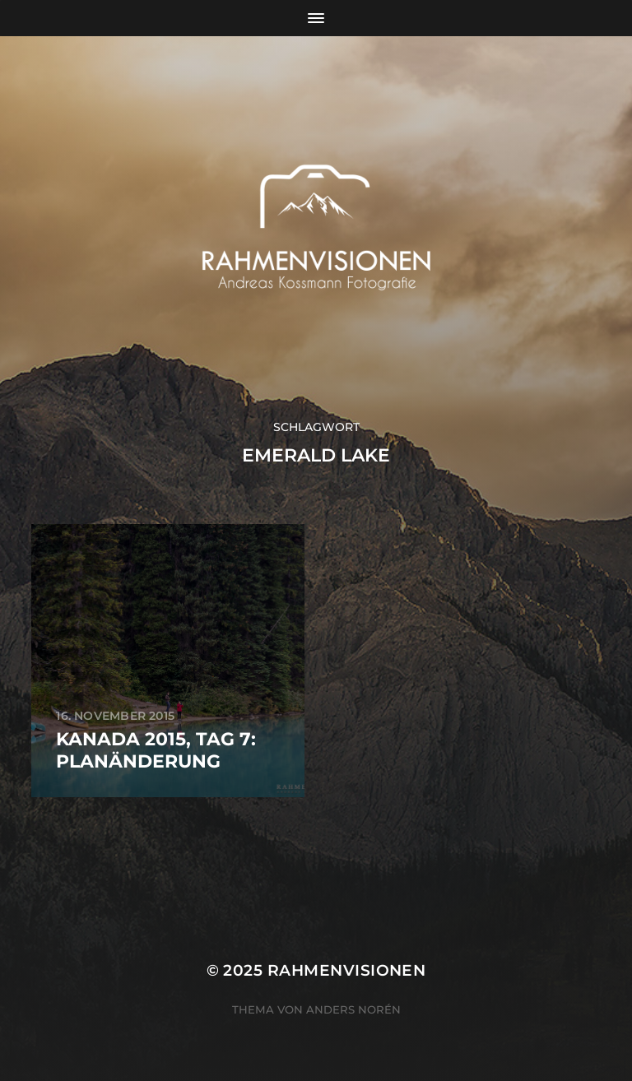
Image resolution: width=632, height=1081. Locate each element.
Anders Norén (353, 1009)
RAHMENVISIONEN (346, 970)
